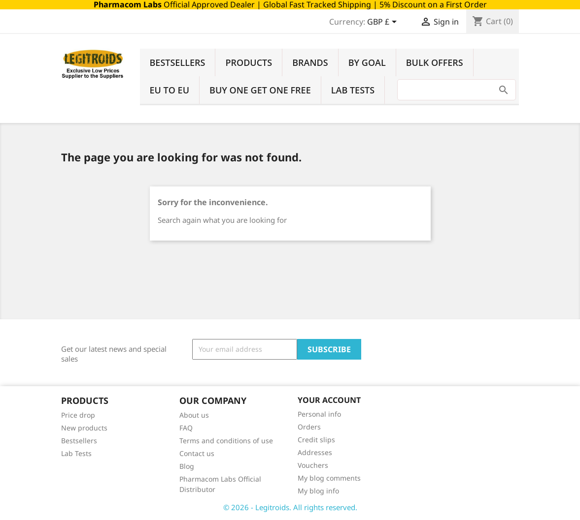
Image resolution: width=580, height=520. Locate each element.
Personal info (319, 414)
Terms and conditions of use (226, 440)
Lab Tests (353, 90)
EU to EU (170, 90)
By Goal (367, 62)
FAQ (186, 427)
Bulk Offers (434, 62)
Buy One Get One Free (260, 90)
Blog (186, 466)
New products (84, 427)
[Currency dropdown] (383, 23)
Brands (310, 62)
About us (194, 415)
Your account (329, 400)
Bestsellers (177, 62)
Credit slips (316, 439)
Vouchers (313, 465)
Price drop (78, 415)
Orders (309, 426)
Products (248, 62)
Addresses (315, 452)
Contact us (196, 453)
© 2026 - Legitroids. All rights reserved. (290, 507)
